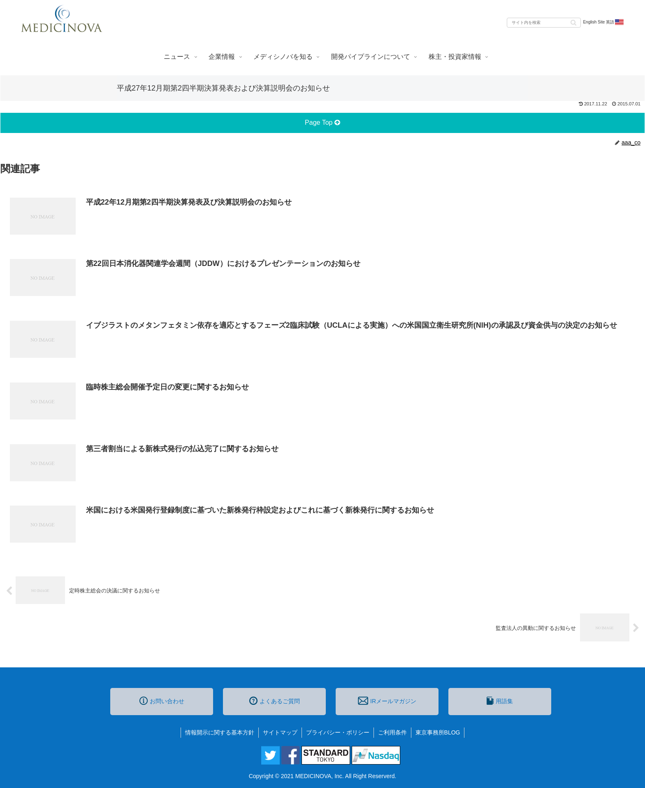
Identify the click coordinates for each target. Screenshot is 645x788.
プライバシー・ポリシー (337, 732)
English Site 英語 (603, 22)
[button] (573, 22)
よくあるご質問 (274, 701)
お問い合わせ (161, 701)
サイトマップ (280, 732)
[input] (544, 23)
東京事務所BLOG (437, 732)
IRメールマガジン (387, 701)
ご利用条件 (392, 732)
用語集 (500, 701)
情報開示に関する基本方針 (219, 732)
